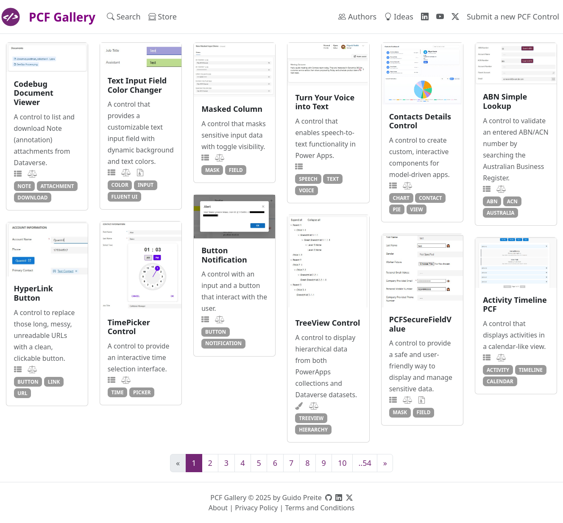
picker (142, 392)
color (119, 184)
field (236, 169)
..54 (365, 463)
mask (212, 169)
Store (162, 16)
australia (501, 212)
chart (401, 197)
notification (223, 343)
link (54, 381)
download (32, 197)
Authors (357, 16)
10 (342, 463)
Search (124, 16)
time (117, 392)
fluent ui (124, 196)
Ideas (398, 16)
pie (397, 209)
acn (512, 201)
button (215, 331)
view (416, 209)
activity (498, 369)
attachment (57, 186)
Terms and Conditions (319, 507)
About (218, 507)
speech (308, 178)
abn (492, 201)
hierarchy (313, 429)
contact (430, 197)
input (145, 184)
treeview (311, 418)
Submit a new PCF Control (513, 16)
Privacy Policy (256, 507)
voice (306, 190)
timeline (530, 369)
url (22, 393)
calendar (500, 381)
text (333, 178)
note (24, 186)
